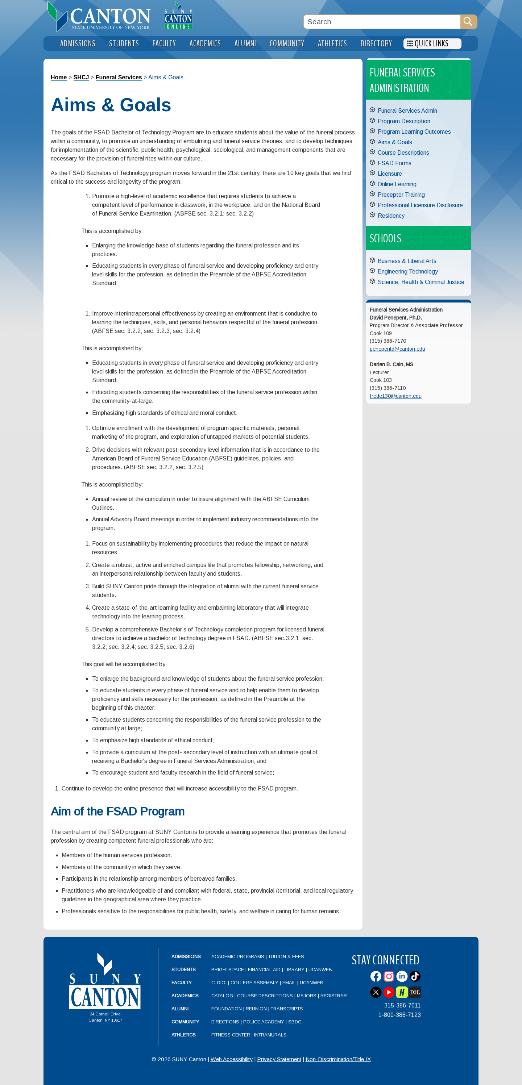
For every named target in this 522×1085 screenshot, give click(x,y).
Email (289, 982)
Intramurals (270, 1035)
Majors (306, 995)
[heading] (102, 16)
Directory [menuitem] (376, 43)
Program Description (404, 121)
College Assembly (254, 982)
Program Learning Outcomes (414, 132)
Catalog (222, 995)
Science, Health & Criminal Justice (421, 282)
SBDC (294, 1022)
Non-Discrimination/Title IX (338, 1059)
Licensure (390, 174)
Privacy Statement (279, 1059)
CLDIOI (219, 982)
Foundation (226, 1008)
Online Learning (397, 184)
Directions (225, 1022)
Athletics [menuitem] (332, 43)
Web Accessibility (232, 1059)
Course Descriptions (403, 153)
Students (183, 969)
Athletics (183, 1035)
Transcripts (287, 1008)
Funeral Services (119, 77)
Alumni (179, 1008)
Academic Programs (238, 956)
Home (59, 77)
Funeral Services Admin (407, 111)
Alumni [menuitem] (245, 43)
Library (294, 969)
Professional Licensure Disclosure (420, 205)
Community (185, 1022)
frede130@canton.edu (396, 396)
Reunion (256, 1008)
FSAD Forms (394, 163)
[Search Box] (382, 21)
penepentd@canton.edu (397, 349)
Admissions (186, 956)
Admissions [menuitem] (78, 43)
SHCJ (81, 77)
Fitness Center (230, 1035)
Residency (391, 216)
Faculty (181, 982)
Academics (185, 995)
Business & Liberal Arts (407, 261)
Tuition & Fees (286, 956)
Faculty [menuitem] (164, 43)
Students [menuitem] (124, 43)
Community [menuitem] (287, 43)
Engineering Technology (408, 271)
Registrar (333, 995)
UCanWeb (320, 969)
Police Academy (263, 1022)
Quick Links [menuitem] (432, 43)
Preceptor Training (401, 195)
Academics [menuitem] (205, 43)
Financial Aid (264, 969)
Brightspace (227, 969)
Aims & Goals (395, 142)
